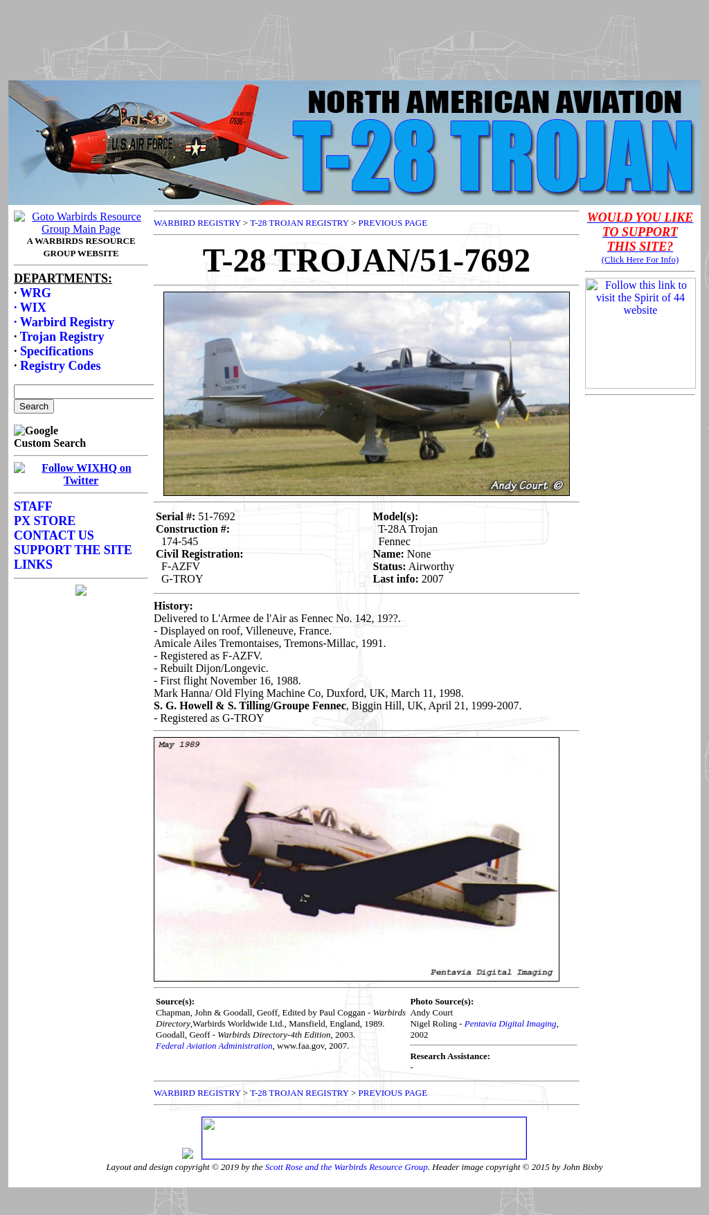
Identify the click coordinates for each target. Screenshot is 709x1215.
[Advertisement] (354, 37)
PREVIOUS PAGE (393, 223)
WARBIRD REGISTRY (197, 223)
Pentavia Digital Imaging (511, 1023)
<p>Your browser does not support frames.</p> (81, 499)
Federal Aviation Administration (214, 1045)
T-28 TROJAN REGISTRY (299, 223)
